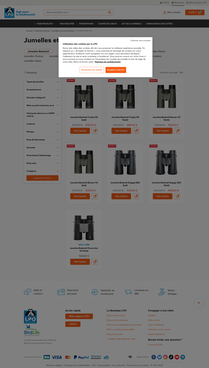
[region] (105, 57)
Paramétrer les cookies (91, 70)
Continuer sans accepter (140, 41)
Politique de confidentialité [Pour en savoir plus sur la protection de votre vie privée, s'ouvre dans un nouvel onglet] (108, 62)
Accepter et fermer (116, 70)
